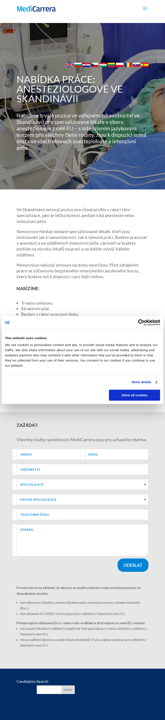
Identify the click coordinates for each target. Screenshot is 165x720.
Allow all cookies (134, 395)
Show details (141, 382)
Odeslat (133, 565)
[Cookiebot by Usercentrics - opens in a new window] (141, 322)
